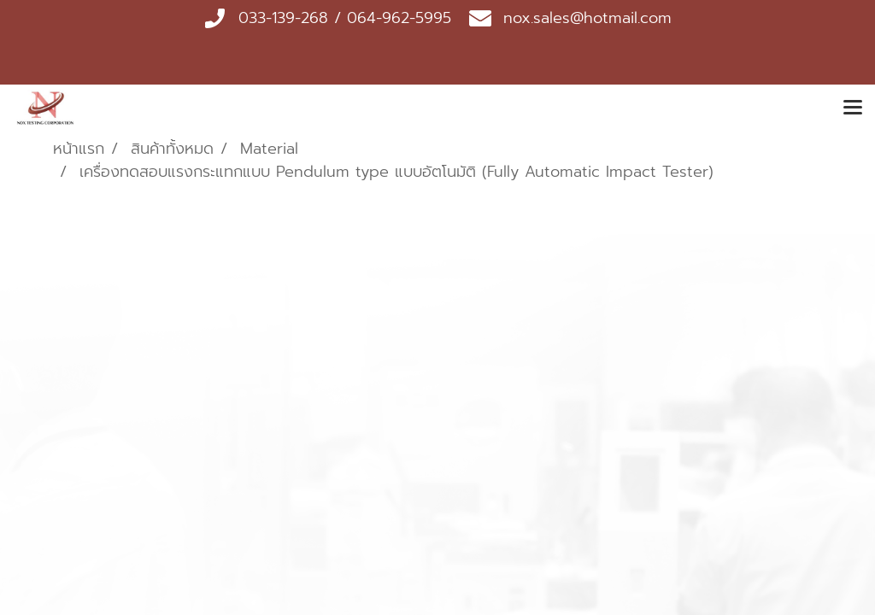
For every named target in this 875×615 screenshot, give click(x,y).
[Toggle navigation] (853, 108)
